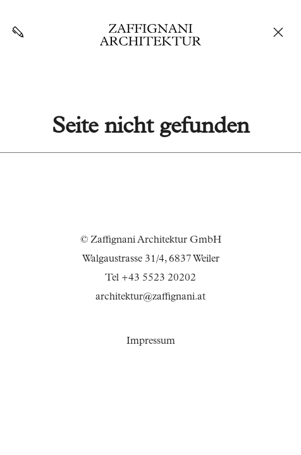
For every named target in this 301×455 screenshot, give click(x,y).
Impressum (150, 342)
